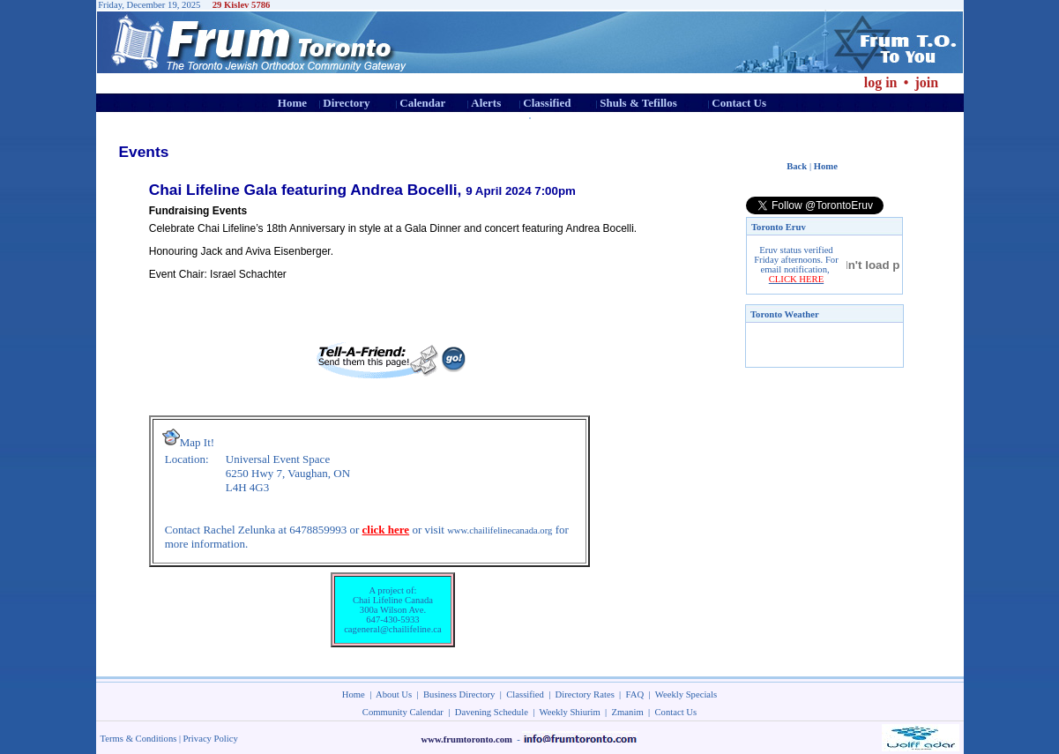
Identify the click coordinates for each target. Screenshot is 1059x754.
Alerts (486, 102)
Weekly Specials (686, 694)
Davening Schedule (491, 712)
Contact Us (739, 102)
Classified (547, 102)
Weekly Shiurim (569, 712)
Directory (346, 102)
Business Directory (459, 694)
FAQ (635, 694)
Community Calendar (403, 712)
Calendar (422, 102)
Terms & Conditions (139, 738)
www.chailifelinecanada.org (499, 530)
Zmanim (628, 712)
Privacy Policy (210, 738)
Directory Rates (585, 694)
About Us (394, 694)
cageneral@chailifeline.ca (393, 629)
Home (292, 102)
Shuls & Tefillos (638, 102)
